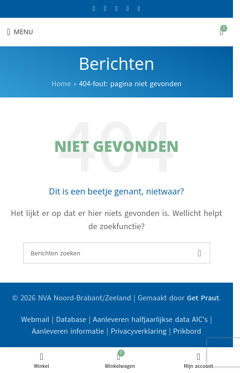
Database (71, 319)
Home (61, 84)
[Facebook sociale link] (94, 9)
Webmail (35, 319)
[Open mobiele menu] (20, 31)
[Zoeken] (116, 253)
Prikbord (187, 331)
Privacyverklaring (138, 331)
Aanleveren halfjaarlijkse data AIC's (150, 319)
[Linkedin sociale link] (139, 9)
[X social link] (105, 9)
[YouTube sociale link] (128, 9)
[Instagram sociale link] (116, 9)
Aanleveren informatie (68, 331)
